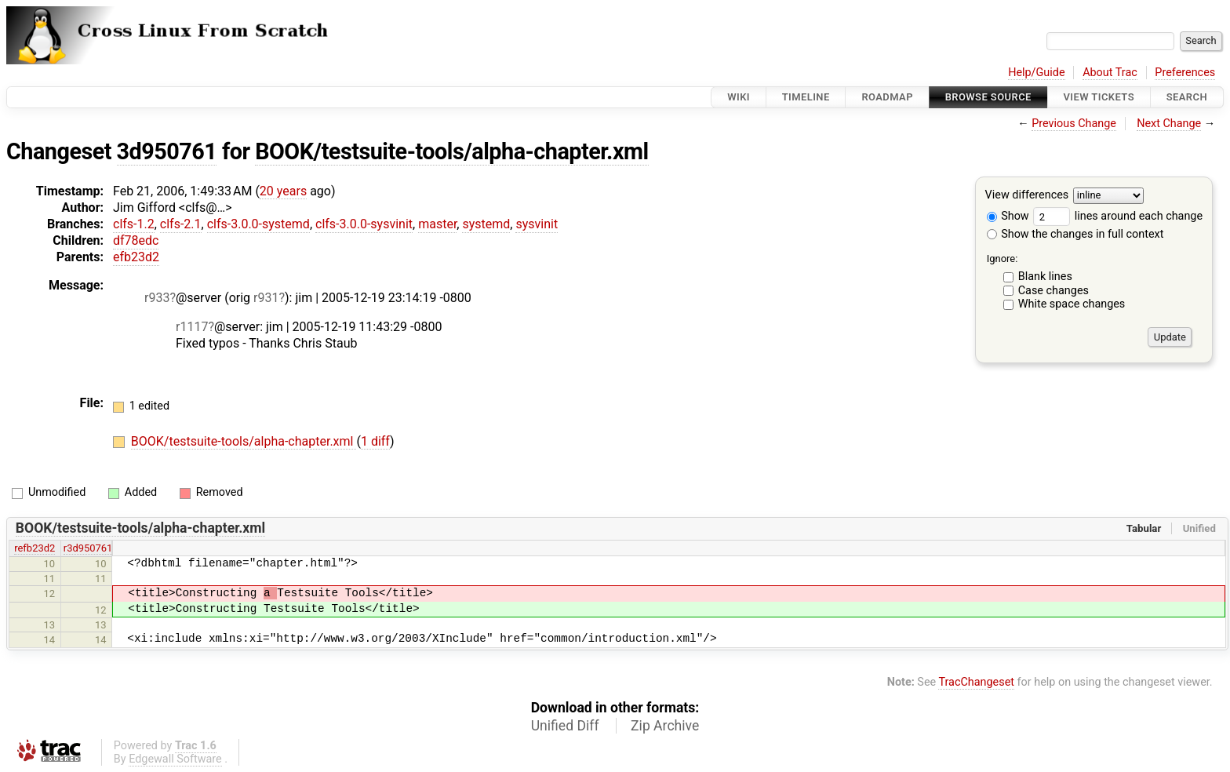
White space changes (1072, 304)
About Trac (1110, 72)
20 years (283, 191)
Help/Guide (1036, 72)
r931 (265, 297)
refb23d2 (34, 548)
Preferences (1185, 72)
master (437, 224)
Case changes (1053, 290)
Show (1008, 216)
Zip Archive (665, 726)
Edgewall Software (175, 759)
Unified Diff (565, 726)
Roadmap (887, 97)
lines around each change (1118, 216)
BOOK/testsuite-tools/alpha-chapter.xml (451, 151)
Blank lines (1045, 276)
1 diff (375, 441)
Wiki (738, 97)
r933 (156, 297)
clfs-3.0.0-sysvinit (364, 224)
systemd (486, 224)
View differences (1027, 195)
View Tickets (1099, 97)
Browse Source (988, 97)
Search (1186, 97)
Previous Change (1074, 123)
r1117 (192, 326)
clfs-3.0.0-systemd (258, 224)
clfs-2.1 (181, 224)
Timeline (806, 97)
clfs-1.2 (134, 224)
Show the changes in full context (1075, 234)
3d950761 (167, 151)
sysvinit (536, 224)
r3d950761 (88, 548)
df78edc (135, 240)
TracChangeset (976, 682)
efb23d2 (136, 256)
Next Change (1169, 123)
